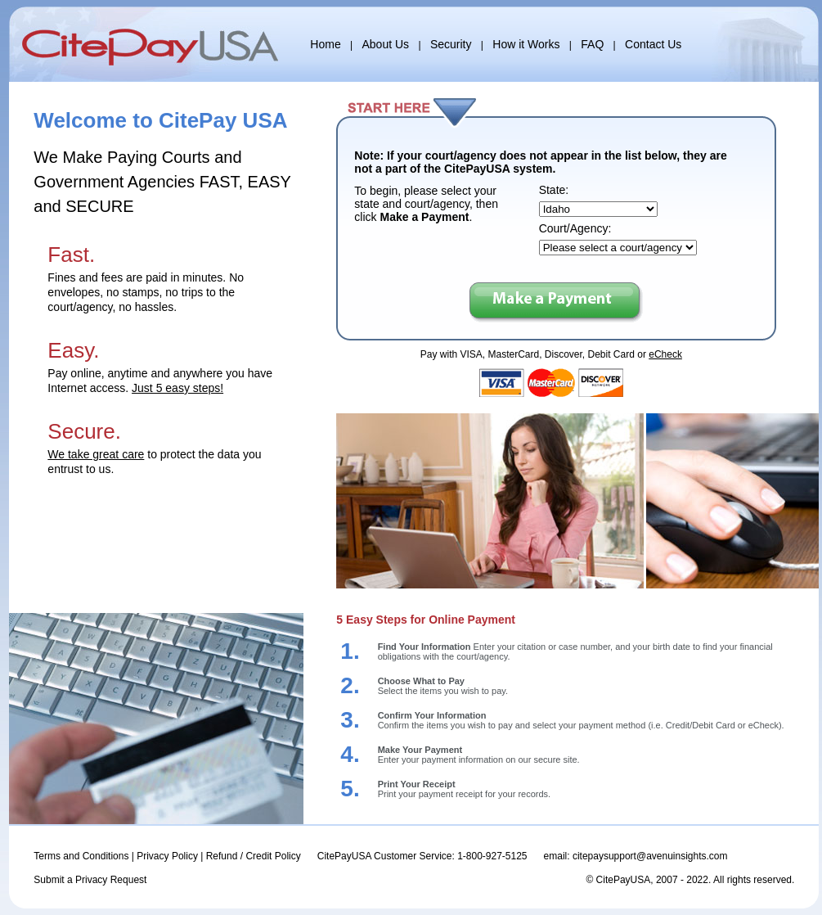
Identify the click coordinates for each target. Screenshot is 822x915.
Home (325, 44)
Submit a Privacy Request (90, 880)
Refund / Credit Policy (253, 856)
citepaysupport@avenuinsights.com (650, 856)
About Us (386, 44)
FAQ (592, 44)
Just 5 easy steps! (177, 387)
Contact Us (653, 44)
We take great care (95, 454)
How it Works (525, 44)
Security (451, 44)
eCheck (665, 354)
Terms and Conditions (81, 856)
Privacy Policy (167, 856)
